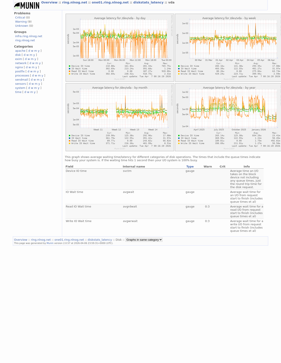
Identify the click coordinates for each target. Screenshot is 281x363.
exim (18, 59)
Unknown (21, 25)
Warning (21, 21)
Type (190, 166)
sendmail (21, 79)
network (21, 63)
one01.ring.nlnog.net (111, 2)
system (20, 88)
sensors (20, 83)
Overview (50, 2)
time (18, 92)
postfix (20, 71)
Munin (50, 243)
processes (22, 75)
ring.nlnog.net (75, 2)
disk (18, 54)
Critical (20, 17)
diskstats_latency (149, 2)
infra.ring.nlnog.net (28, 36)
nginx (19, 67)
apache (20, 50)
